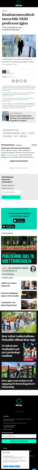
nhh (15, 136)
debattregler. (24, 423)
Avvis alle (5, 466)
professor (23, 136)
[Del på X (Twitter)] (17, 81)
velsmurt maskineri (28, 98)
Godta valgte (11, 466)
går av (23, 133)
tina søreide (7, 136)
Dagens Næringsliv (6, 90)
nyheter (31, 133)
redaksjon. (14, 423)
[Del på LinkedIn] (21, 81)
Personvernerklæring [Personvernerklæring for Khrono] (19, 411)
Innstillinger (34, 469)
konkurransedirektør (11, 133)
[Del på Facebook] (13, 81)
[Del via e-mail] (25, 81)
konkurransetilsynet (11, 130)
